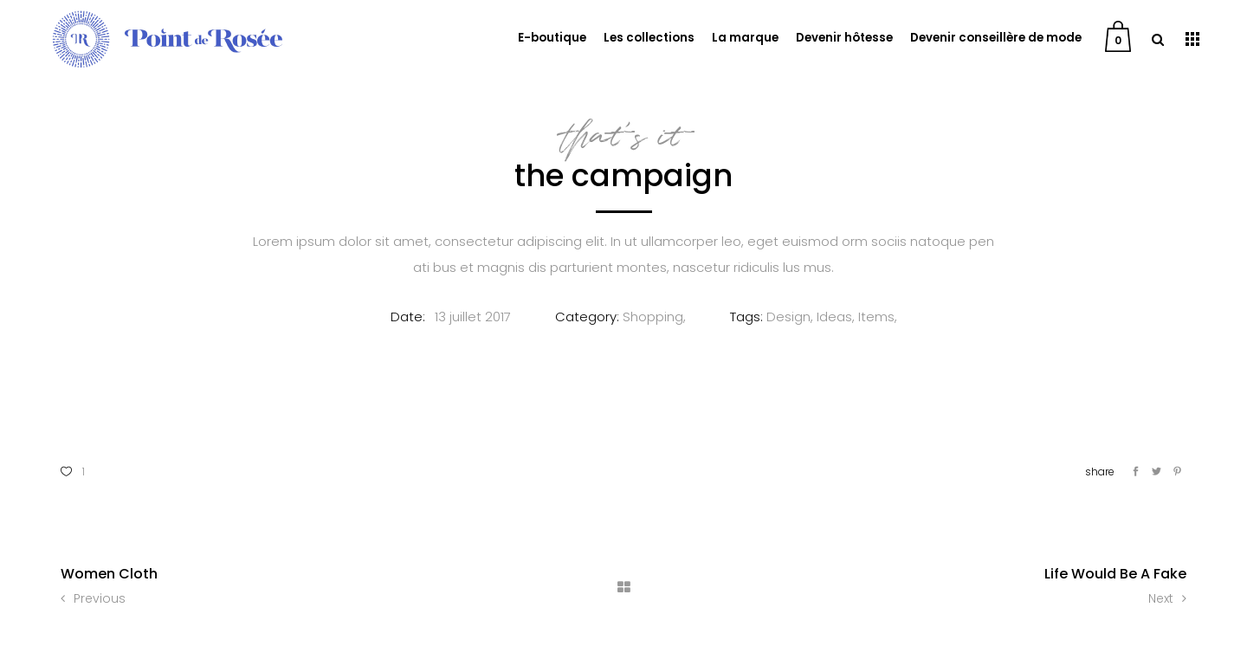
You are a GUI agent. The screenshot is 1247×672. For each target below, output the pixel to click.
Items (876, 316)
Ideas (834, 316)
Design (788, 316)
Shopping (653, 316)
